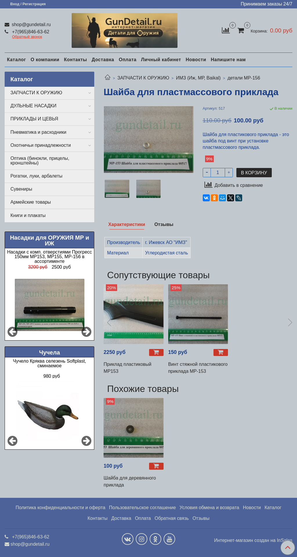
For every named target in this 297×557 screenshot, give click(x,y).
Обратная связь (172, 518)
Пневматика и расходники (38, 132)
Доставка (103, 59)
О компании (44, 59)
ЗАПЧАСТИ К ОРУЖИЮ (143, 77)
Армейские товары (30, 202)
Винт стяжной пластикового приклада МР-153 (198, 368)
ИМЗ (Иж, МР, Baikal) (198, 77)
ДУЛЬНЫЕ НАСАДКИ (33, 105)
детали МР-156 (243, 77)
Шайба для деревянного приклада (130, 481)
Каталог (16, 59)
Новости (196, 59)
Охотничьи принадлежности (40, 145)
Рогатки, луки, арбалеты (36, 175)
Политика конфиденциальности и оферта (60, 507)
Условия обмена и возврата (209, 507)
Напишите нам (228, 59)
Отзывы (201, 518)
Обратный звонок (27, 37)
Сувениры (21, 189)
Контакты (75, 59)
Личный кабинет (161, 59)
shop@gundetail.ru (30, 24)
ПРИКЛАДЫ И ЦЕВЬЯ (34, 118)
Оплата (127, 59)
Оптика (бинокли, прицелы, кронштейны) (39, 160)
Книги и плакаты (28, 215)
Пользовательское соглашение (142, 507)
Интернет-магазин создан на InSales (253, 540)
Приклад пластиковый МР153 (127, 368)
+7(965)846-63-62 (30, 31)
